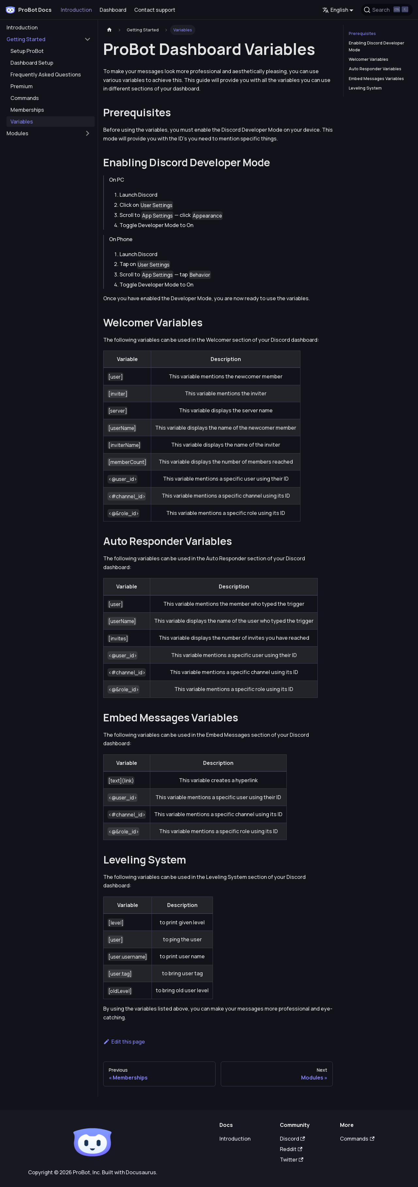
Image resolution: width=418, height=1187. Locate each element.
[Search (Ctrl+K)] (387, 10)
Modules (17, 133)
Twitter (291, 1159)
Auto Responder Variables (375, 69)
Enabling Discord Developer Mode (376, 46)
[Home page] (109, 30)
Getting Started (26, 39)
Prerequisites (362, 33)
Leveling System (365, 88)
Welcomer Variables (368, 59)
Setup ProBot (27, 51)
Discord (292, 1138)
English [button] (335, 9)
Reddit (291, 1149)
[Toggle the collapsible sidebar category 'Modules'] (87, 133)
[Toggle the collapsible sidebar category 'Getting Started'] (87, 39)
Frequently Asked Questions (45, 74)
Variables (21, 121)
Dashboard (113, 9)
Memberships (27, 109)
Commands (24, 98)
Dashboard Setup (31, 62)
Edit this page (124, 1041)
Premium (21, 86)
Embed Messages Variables (376, 78)
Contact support (154, 9)
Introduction (76, 9)
